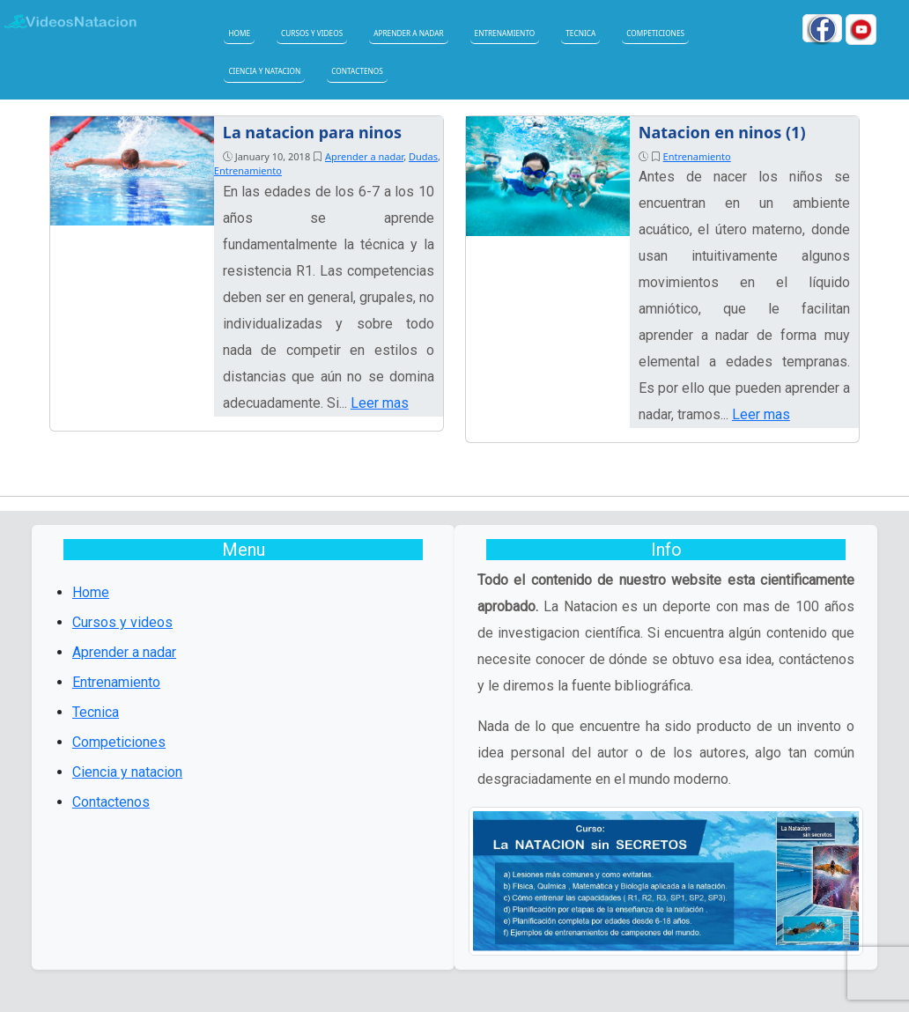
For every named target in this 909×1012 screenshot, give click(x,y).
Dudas (423, 156)
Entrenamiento (505, 33)
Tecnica (580, 33)
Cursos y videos (312, 33)
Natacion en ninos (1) (722, 132)
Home (239, 33)
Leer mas (380, 403)
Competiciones (655, 33)
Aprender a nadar (408, 33)
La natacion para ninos (312, 132)
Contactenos (357, 71)
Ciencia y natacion (264, 71)
